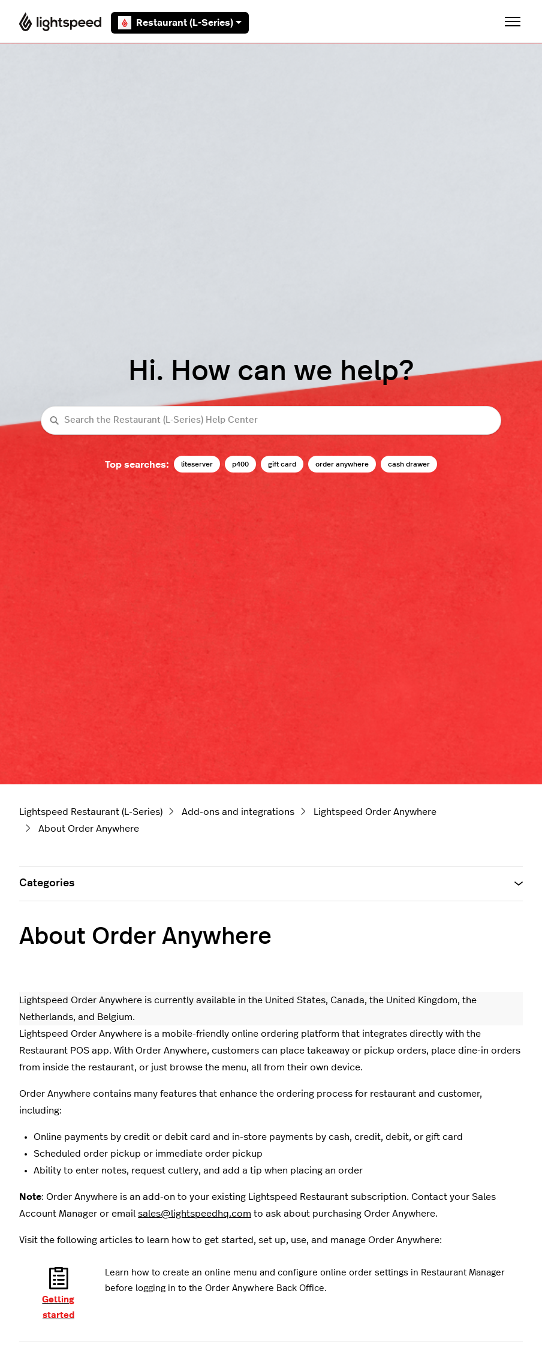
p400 (240, 464)
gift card (282, 464)
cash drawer (409, 464)
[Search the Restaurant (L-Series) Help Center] (271, 420)
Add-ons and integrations (238, 812)
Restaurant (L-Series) (180, 22)
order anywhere (342, 464)
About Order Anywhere (88, 829)
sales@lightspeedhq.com (194, 1213)
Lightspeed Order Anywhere (375, 812)
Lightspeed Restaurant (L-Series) (90, 812)
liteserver (197, 464)
